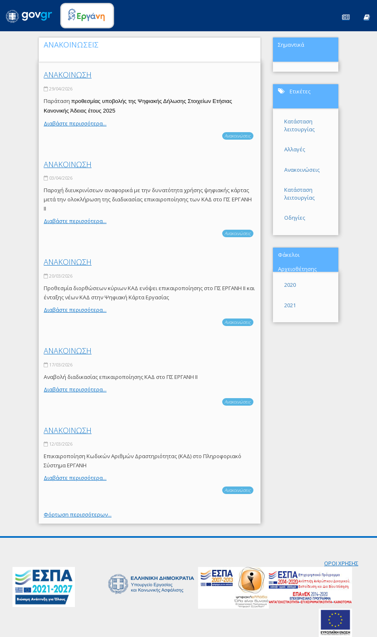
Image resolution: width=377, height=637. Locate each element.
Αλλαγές (294, 149)
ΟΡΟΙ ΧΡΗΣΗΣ (341, 563)
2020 (290, 284)
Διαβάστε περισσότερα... (75, 123)
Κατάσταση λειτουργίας (299, 125)
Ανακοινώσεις (238, 136)
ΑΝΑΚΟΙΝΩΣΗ (68, 75)
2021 (290, 305)
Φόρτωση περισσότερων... (78, 514)
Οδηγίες (294, 217)
